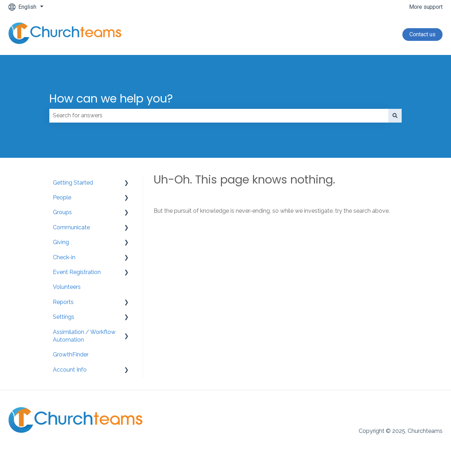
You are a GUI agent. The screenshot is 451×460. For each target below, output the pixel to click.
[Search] (395, 115)
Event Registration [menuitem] (77, 272)
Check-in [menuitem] (64, 257)
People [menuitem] (62, 197)
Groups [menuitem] (62, 212)
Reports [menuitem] (63, 302)
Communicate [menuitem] (71, 227)
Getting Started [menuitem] (73, 182)
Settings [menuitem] (63, 316)
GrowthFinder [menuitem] (70, 354)
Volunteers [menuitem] (67, 287)
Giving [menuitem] (61, 242)
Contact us (422, 34)
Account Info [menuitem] (70, 369)
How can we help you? (111, 98)
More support (426, 7)
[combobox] (218, 115)
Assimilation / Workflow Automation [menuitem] (84, 336)
